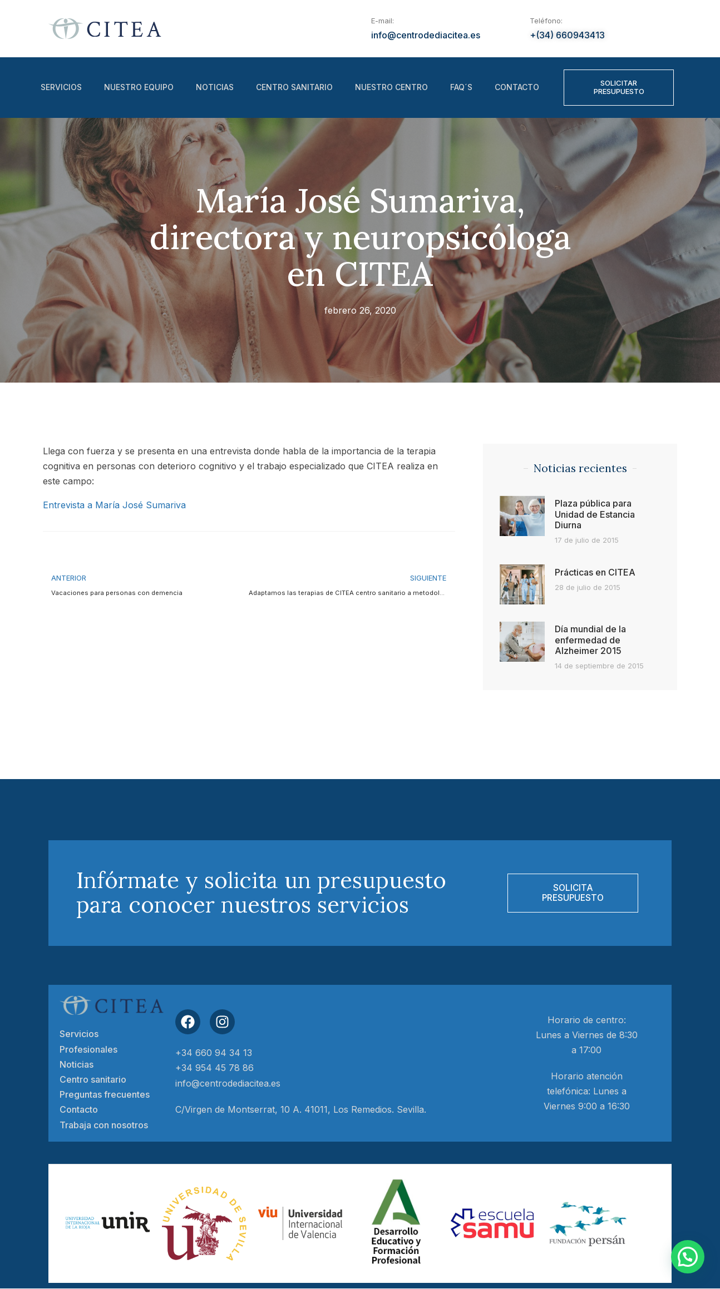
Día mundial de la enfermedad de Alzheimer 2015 (590, 639)
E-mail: (382, 20)
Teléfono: (546, 20)
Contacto (517, 87)
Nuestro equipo (139, 87)
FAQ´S (461, 87)
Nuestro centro (391, 87)
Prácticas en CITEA (595, 572)
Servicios (61, 87)
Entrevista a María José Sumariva (114, 504)
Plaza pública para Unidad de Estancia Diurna (595, 514)
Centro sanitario (294, 87)
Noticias (215, 87)
